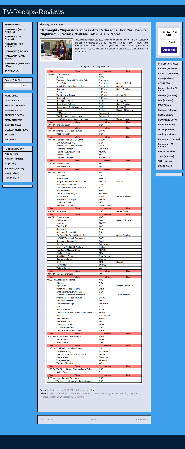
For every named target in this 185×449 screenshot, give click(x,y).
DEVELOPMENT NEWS (16, 130)
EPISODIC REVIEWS (15, 105)
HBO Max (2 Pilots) (14, 168)
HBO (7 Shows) (165, 115)
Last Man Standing (119, 393)
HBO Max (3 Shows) (168, 120)
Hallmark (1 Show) (167, 110)
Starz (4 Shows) (166, 156)
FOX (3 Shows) (165, 100)
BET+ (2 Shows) (166, 78)
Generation (87, 393)
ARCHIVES (10, 139)
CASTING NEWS (13, 125)
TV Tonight (78, 397)
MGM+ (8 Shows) (166, 129)
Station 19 (55, 397)
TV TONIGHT (11, 134)
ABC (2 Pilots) (12, 154)
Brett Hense (56, 390)
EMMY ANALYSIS (13, 120)
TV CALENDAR (12, 71)
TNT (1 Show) (165, 161)
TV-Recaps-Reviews (33, 12)
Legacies (134, 393)
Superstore (66, 397)
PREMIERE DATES (14, 115)
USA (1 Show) (165, 166)
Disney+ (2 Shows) (167, 95)
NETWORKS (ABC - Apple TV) (14, 30)
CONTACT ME (12, 100)
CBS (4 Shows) (165, 83)
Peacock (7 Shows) (167, 151)
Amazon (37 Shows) (168, 68)
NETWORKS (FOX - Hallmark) (14, 45)
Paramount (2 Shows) (169, 139)
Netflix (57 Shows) (167, 134)
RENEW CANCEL (13, 110)
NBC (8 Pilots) (12, 178)
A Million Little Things (57, 393)
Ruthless (44, 397)
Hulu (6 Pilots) (12, 173)
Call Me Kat (74, 393)
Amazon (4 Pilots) (14, 159)
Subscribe (169, 49)
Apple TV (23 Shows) (168, 73)
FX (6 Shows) (164, 105)
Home (94, 419)
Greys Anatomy (101, 393)
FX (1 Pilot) (10, 163)
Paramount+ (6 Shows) (165, 145)
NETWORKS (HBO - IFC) (17, 51)
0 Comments (82, 390)
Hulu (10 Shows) (166, 124)
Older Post (142, 419)
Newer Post (46, 419)
